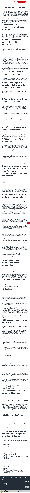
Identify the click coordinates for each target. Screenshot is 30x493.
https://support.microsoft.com (13, 449)
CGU (8, 491)
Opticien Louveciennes (20, 482)
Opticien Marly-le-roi (21, 483)
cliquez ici (7, 398)
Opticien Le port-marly (13, 484)
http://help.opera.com (12, 472)
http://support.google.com (12, 463)
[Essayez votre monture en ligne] (28, 226)
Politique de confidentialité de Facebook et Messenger (11, 386)
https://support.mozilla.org (12, 455)
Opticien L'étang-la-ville (14, 482)
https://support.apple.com (12, 468)
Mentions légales (4, 491)
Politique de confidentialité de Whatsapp (9, 388)
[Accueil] (3, 2)
